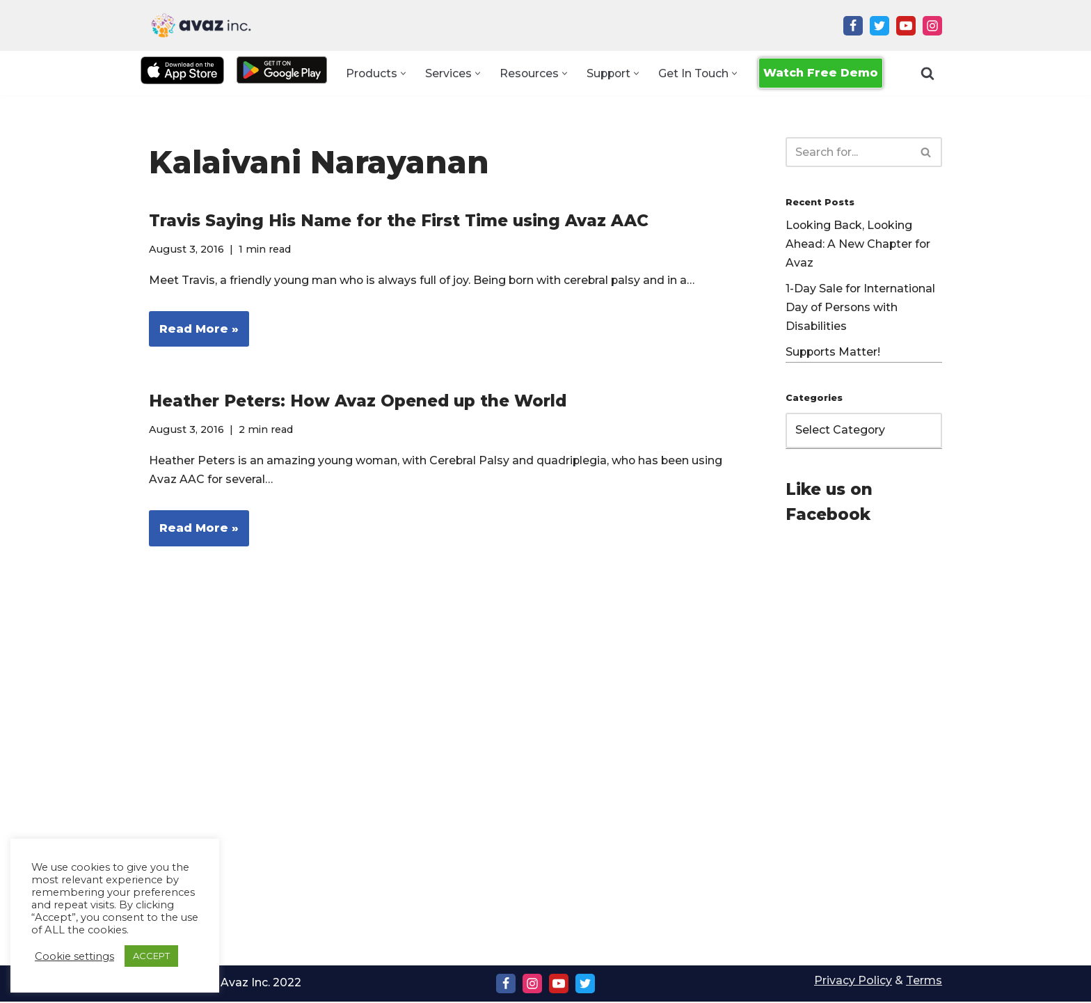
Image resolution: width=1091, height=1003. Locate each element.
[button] (401, 73)
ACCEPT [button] (151, 955)
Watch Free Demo (822, 72)
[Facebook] (853, 25)
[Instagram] (932, 25)
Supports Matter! (834, 354)
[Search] (927, 73)
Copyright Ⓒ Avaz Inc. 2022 (226, 983)
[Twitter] (879, 25)
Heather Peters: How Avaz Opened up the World (357, 401)
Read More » (194, 333)
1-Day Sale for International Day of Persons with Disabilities (861, 308)
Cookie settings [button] (74, 956)
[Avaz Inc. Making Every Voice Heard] (201, 25)
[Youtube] (906, 25)
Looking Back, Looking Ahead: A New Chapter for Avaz (859, 245)
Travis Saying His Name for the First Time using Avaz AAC (398, 220)
